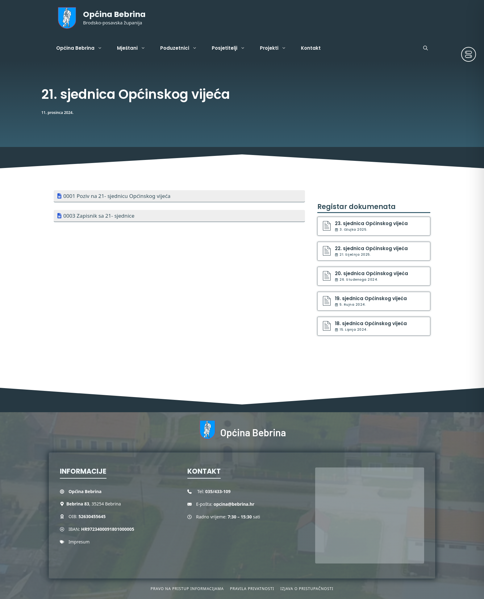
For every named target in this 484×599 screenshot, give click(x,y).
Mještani (135, 48)
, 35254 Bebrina (93, 504)
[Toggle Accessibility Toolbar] (469, 54)
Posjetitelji (232, 48)
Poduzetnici (182, 48)
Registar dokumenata (356, 207)
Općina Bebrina (114, 14)
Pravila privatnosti (252, 588)
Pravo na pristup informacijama (187, 588)
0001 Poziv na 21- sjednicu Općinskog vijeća (116, 195)
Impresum (79, 542)
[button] (425, 48)
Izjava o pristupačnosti (306, 588)
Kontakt (311, 48)
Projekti (277, 48)
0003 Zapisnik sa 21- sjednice (99, 215)
